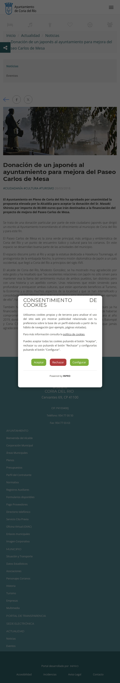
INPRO (66, 375)
